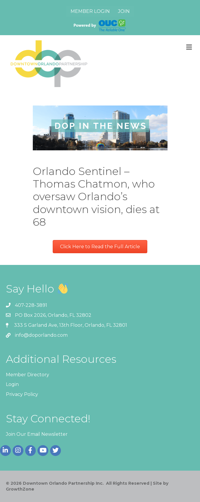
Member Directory (27, 374)
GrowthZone (20, 489)
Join (124, 11)
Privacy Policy (22, 394)
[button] (100, 246)
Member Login (90, 11)
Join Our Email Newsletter (37, 434)
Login (12, 384)
